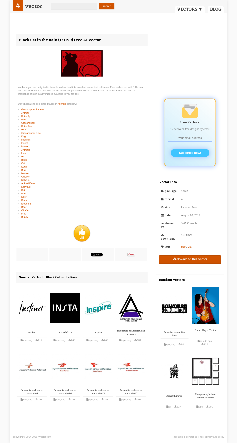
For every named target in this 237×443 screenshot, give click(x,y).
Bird (23, 119)
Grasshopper (28, 122)
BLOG (216, 9)
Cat (23, 163)
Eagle (24, 166)
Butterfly (25, 116)
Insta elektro (65, 332)
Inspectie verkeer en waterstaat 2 (131, 392)
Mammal (26, 139)
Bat (23, 190)
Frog (23, 213)
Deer (23, 196)
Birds (24, 159)
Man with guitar (174, 396)
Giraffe (25, 210)
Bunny (24, 217)
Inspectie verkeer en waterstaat (32, 392)
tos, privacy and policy (212, 436)
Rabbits (25, 180)
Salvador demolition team (174, 334)
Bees (24, 200)
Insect (24, 143)
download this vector (190, 259)
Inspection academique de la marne (131, 332)
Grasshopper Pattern (32, 109)
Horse (24, 146)
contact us (191, 436)
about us (178, 436)
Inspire (98, 332)
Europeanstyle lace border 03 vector (205, 396)
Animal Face (28, 183)
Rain (183, 246)
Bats (23, 193)
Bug (23, 170)
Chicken (25, 176)
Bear (23, 207)
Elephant (26, 203)
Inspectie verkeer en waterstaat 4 (65, 392)
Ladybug (26, 186)
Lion (23, 153)
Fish (23, 129)
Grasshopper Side (31, 133)
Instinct (32, 332)
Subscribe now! (190, 152)
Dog (23, 136)
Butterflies (26, 126)
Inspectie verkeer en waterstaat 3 (98, 392)
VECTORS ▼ (190, 9)
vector (33, 6)
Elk (23, 156)
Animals (62, 103)
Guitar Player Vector (205, 330)
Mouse (25, 173)
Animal (25, 112)
